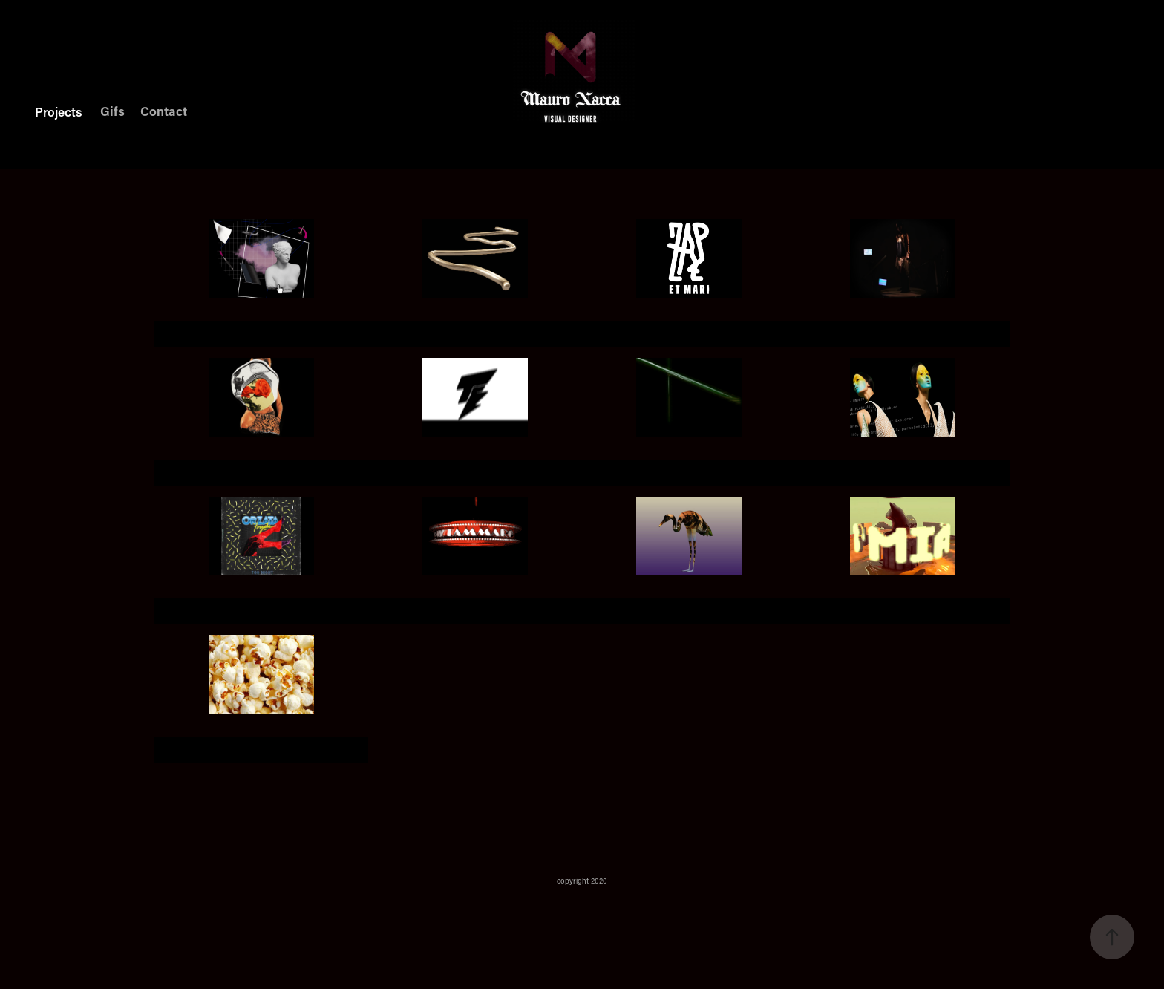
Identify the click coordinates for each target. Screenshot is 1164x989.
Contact (163, 111)
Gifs (112, 111)
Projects (58, 111)
